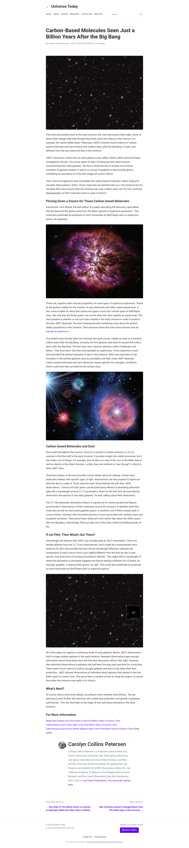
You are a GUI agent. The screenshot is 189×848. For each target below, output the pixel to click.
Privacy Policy (100, 837)
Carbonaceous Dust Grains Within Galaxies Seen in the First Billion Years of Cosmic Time (92, 729)
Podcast (64, 14)
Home (48, 14)
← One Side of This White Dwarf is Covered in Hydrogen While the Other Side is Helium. (68, 809)
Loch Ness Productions (95, 781)
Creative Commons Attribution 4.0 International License (104, 842)
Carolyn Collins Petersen (58, 44)
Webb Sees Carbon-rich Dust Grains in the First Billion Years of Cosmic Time (85, 721)
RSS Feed (98, 14)
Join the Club (86, 14)
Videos (56, 14)
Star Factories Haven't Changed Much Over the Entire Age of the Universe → (121, 809)
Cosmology (100, 44)
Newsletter (74, 14)
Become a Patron (129, 830)
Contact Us (87, 837)
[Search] (140, 14)
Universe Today (63, 6)
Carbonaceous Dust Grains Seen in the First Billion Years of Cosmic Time (84, 725)
